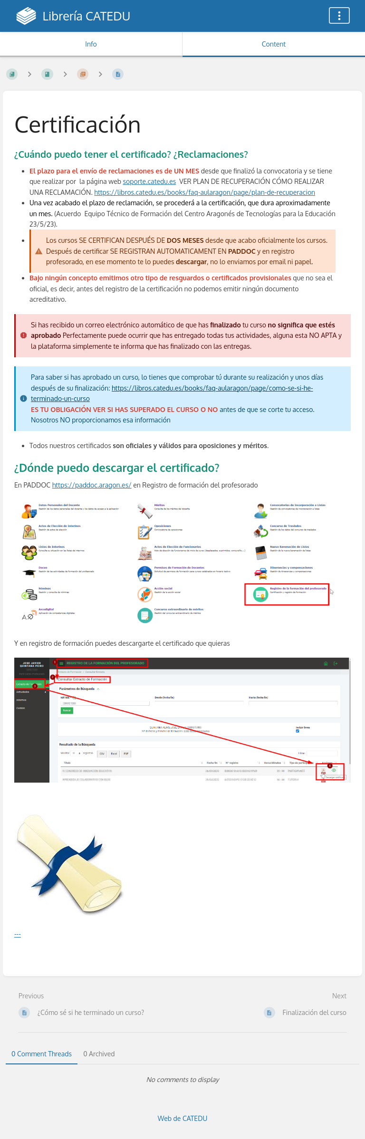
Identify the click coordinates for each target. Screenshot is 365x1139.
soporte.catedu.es (149, 181)
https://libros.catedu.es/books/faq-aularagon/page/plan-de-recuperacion (204, 192)
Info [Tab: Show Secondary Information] (91, 44)
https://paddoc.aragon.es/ (92, 485)
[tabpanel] (182, 1079)
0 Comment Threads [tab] (41, 1054)
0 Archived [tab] (99, 1054)
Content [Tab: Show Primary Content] (274, 44)
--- (17, 934)
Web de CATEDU (183, 1118)
